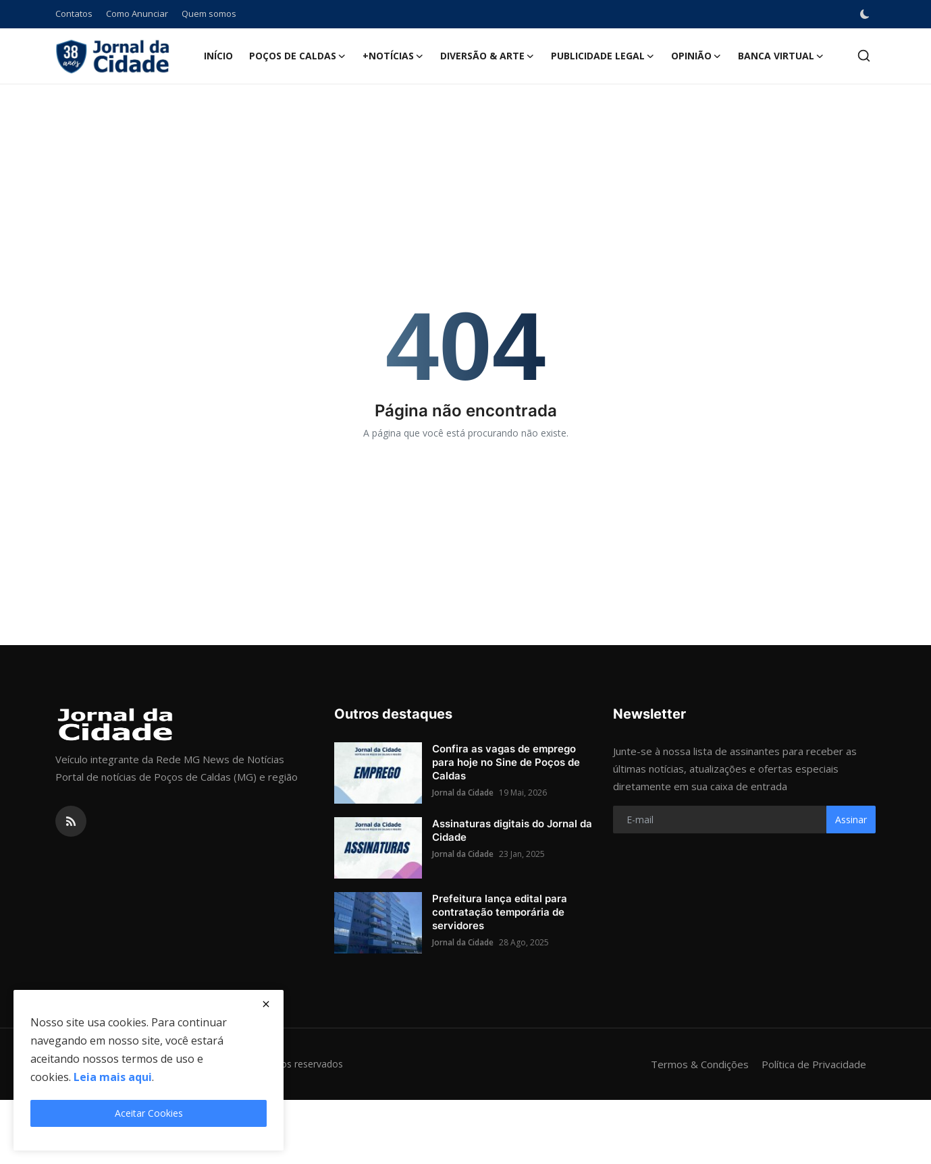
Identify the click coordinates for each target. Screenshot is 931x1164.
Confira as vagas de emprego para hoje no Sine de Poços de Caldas (506, 762)
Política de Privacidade (814, 1064)
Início (218, 55)
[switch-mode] (866, 14)
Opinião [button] (696, 56)
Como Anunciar (137, 13)
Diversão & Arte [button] (487, 56)
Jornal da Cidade (463, 792)
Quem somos (209, 13)
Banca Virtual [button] (781, 56)
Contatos (73, 13)
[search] (863, 55)
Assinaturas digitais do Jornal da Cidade (512, 830)
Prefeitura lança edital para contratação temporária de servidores (499, 912)
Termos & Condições (700, 1064)
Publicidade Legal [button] (603, 56)
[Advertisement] (466, 128)
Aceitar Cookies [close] (149, 1113)
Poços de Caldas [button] (297, 56)
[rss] (70, 821)
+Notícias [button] (393, 56)
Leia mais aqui (113, 1077)
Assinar (851, 819)
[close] (266, 1004)
